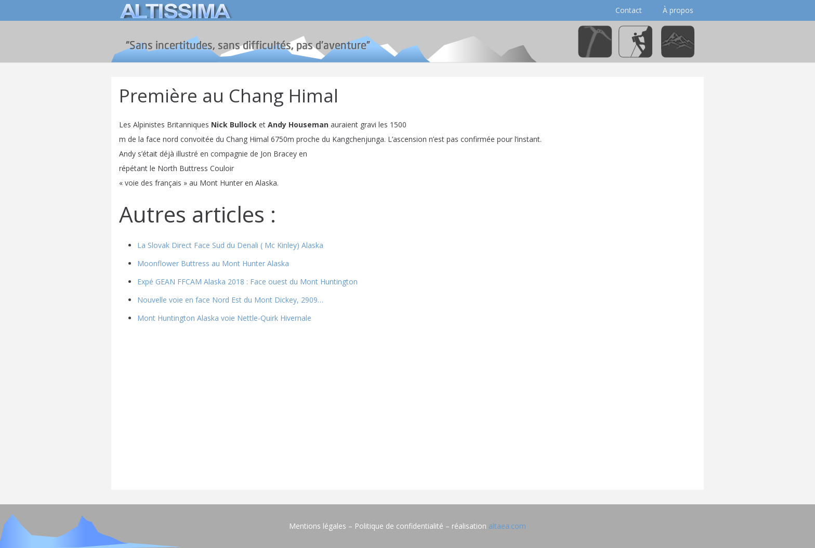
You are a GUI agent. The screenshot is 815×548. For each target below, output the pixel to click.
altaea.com (507, 526)
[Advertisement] (407, 409)
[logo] (173, 10)
